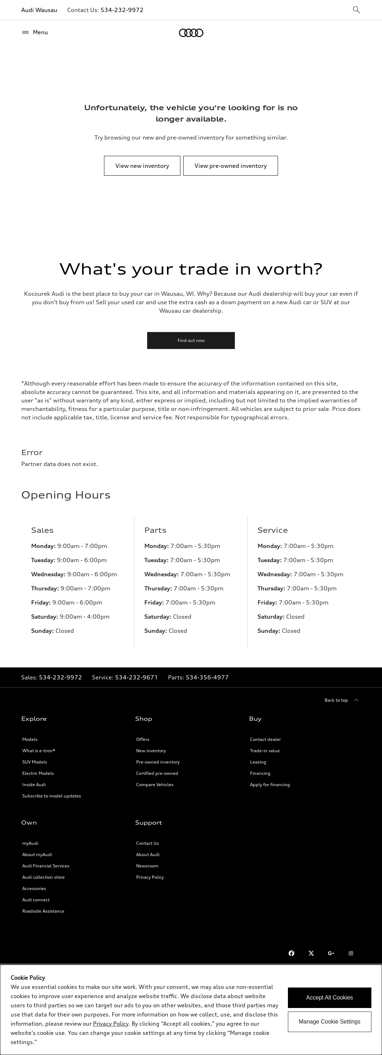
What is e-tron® (38, 750)
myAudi (30, 843)
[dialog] (191, 1010)
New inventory (151, 750)
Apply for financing (270, 784)
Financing (260, 773)
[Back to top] (343, 700)
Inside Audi (34, 784)
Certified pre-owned (157, 773)
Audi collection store (43, 877)
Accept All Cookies (329, 998)
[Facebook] (291, 953)
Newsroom (147, 865)
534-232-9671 (136, 677)
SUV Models (34, 762)
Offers (142, 739)
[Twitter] (311, 953)
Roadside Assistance (43, 911)
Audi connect (36, 899)
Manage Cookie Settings (329, 1022)
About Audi (148, 854)
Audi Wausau (39, 9)
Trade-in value (265, 750)
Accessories (34, 888)
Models (29, 739)
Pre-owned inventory (158, 762)
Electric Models (38, 773)
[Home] (191, 33)
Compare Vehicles (154, 784)
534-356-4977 (207, 677)
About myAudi (37, 854)
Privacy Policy (150, 877)
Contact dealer (265, 739)
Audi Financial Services (45, 865)
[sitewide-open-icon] (356, 10)
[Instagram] (351, 953)
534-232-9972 (122, 9)
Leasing (258, 762)
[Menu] (34, 32)
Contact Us (147, 843)
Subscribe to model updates (51, 795)
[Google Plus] (331, 953)
